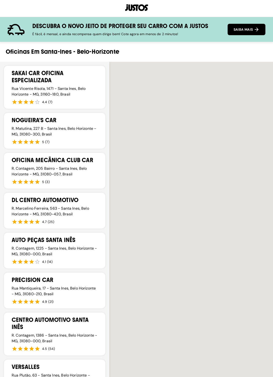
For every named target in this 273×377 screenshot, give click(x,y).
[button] (181, 208)
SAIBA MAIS (246, 29)
